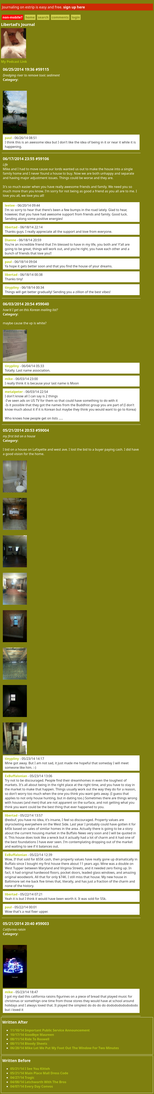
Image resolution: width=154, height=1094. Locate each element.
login (76, 17)
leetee (10, 205)
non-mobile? (12, 17)
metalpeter (14, 391)
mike (9, 379)
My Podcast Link (14, 61)
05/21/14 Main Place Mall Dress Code (39, 1073)
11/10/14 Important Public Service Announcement (50, 1030)
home (30, 17)
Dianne (10, 240)
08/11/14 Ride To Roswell (29, 1039)
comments (60, 17)
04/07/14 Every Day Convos (31, 1086)
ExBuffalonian (16, 776)
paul (8, 138)
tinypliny (12, 287)
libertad (11, 227)
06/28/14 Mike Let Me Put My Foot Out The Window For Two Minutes (64, 1048)
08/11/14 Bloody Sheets (28, 1043)
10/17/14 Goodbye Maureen (32, 1034)
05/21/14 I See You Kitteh (30, 1068)
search (43, 17)
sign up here (74, 7)
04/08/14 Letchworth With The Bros (38, 1082)
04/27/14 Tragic (22, 1077)
